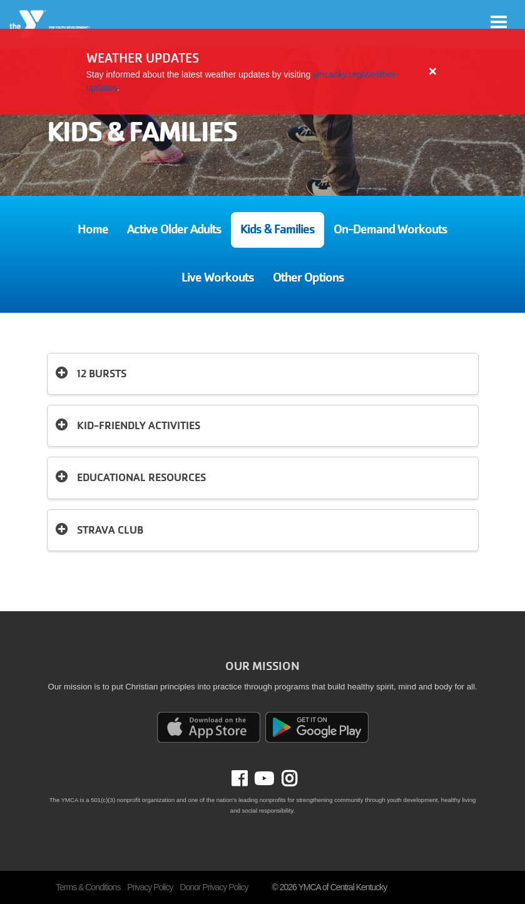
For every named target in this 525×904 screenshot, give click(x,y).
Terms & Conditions (88, 887)
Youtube (263, 779)
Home (93, 229)
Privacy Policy (150, 887)
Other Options (308, 277)
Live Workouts (217, 277)
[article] (262, 71)
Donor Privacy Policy (214, 887)
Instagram (285, 779)
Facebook (248, 779)
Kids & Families (277, 229)
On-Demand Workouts (390, 229)
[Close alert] (433, 71)
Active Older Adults (174, 229)
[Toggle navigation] (499, 22)
